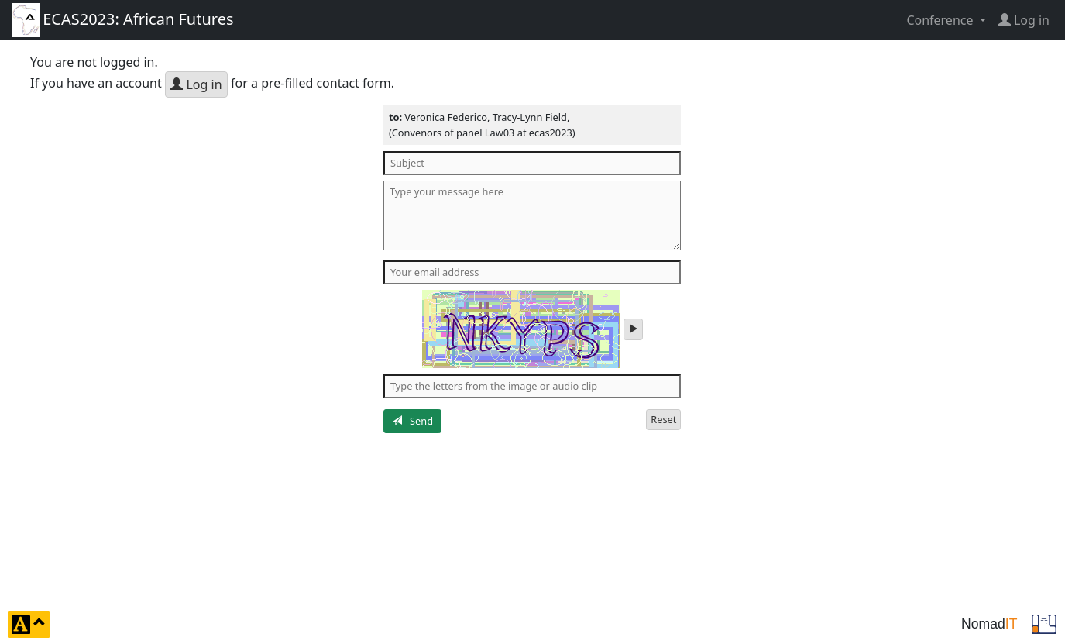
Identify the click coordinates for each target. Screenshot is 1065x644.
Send (412, 421)
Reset (663, 419)
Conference (941, 20)
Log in (196, 84)
